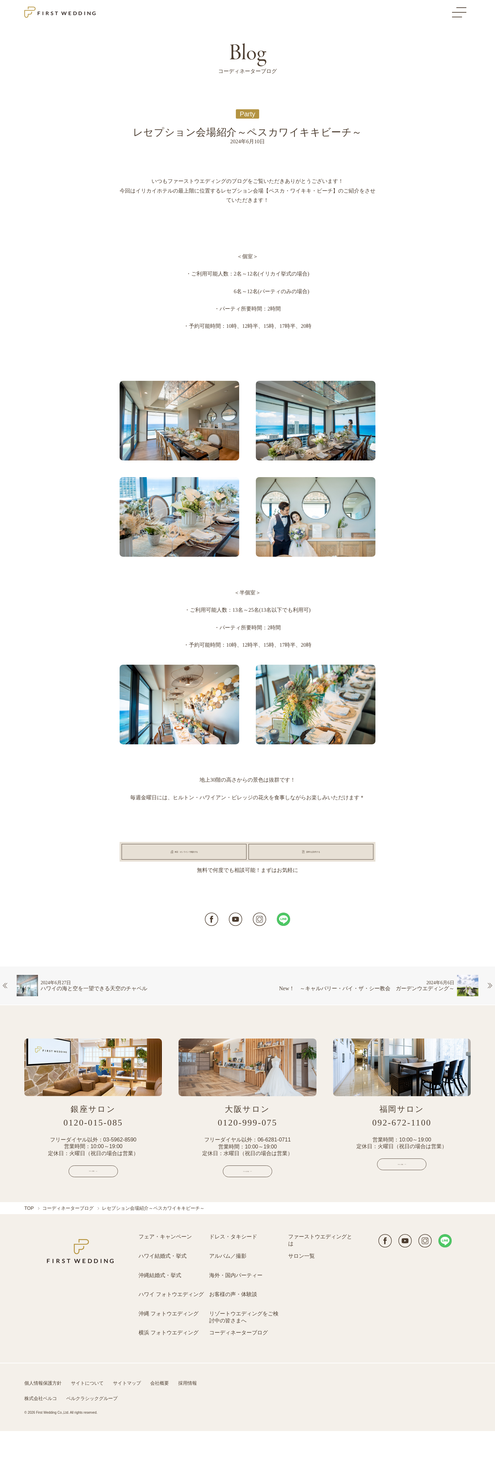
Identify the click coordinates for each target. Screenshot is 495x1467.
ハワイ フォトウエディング (171, 1330)
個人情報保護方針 (43, 1418)
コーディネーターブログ (68, 1244)
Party (247, 114)
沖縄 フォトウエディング (169, 1349)
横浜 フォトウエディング (169, 1368)
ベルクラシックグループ (92, 1434)
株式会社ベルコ (40, 1434)
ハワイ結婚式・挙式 (163, 1291)
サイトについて (87, 1418)
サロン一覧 (301, 1291)
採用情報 (187, 1418)
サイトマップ (127, 1418)
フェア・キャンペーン (165, 1272)
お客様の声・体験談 (233, 1330)
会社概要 (159, 1418)
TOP (29, 1244)
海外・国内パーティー (235, 1311)
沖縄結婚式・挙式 (160, 1311)
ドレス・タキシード (233, 1272)
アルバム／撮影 (228, 1291)
